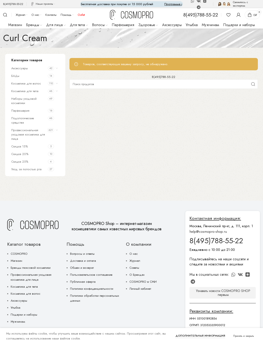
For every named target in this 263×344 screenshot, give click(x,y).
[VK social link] (240, 274)
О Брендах (136, 274)
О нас (133, 253)
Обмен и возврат (82, 267)
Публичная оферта (83, 281)
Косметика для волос (26, 83)
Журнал (134, 260)
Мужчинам (18, 321)
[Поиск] (5, 15)
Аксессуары (19, 68)
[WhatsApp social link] (233, 274)
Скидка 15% (19, 146)
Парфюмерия (20, 110)
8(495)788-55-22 (163, 77)
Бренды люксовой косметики (31, 267)
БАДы (15, 76)
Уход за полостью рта (26, 169)
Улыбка (15, 307)
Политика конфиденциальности (91, 288)
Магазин (16, 260)
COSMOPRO (19, 253)
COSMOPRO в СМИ (143, 281)
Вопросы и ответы (82, 253)
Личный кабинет (140, 288)
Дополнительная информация (200, 336)
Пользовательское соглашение (91, 274)
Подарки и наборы (24, 314)
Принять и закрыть (243, 336)
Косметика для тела (24, 91)
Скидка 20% (20, 154)
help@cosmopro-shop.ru (208, 231)
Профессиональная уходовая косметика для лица (28, 134)
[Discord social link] (247, 274)
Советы (134, 267)
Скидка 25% (19, 161)
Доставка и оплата (83, 260)
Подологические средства (22, 120)
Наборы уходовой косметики (24, 100)
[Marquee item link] (137, 4)
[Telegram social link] (199, 7)
